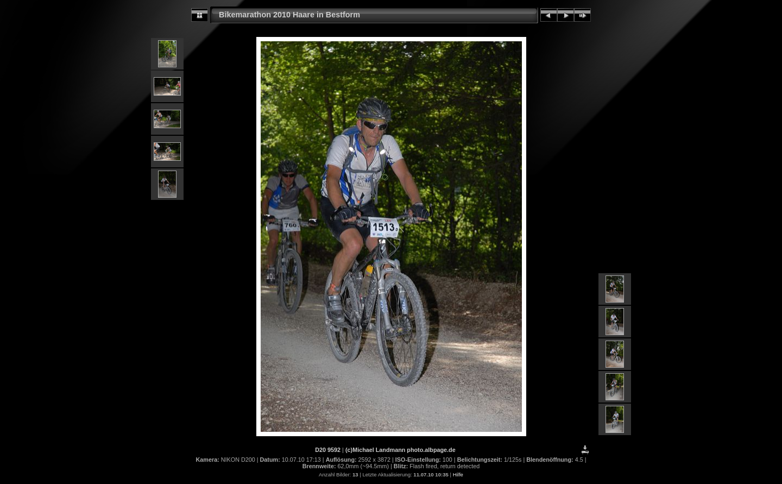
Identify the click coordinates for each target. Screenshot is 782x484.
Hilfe (458, 474)
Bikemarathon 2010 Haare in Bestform (289, 14)
